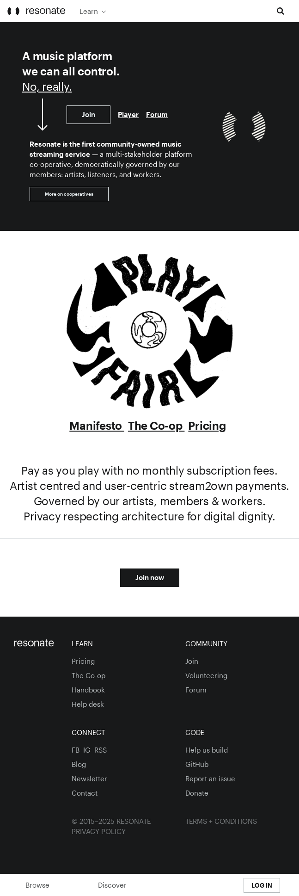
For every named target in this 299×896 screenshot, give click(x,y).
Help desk (88, 704)
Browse (37, 885)
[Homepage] (35, 643)
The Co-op (156, 425)
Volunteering (206, 675)
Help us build (206, 750)
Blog (79, 764)
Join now (149, 577)
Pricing (207, 425)
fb (75, 750)
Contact (85, 793)
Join (88, 114)
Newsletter (89, 778)
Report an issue (210, 778)
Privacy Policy (99, 831)
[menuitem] (208, 11)
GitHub (196, 764)
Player (128, 114)
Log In (261, 885)
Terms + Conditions (221, 821)
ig (87, 750)
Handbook (88, 690)
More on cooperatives (69, 194)
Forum (157, 114)
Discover (112, 885)
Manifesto (96, 425)
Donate (196, 793)
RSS (100, 750)
